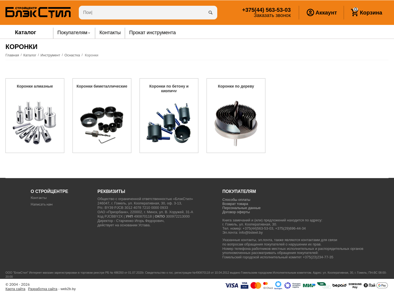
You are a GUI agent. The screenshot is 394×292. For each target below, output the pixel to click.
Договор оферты (236, 212)
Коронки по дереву (236, 86)
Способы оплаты (236, 200)
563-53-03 (266, 10)
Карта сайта (15, 289)
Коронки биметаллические (102, 86)
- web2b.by (52, 289)
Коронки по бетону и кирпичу (169, 88)
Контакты (39, 198)
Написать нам (42, 204)
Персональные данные (241, 208)
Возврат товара (235, 204)
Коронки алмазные (35, 86)
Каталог (25, 32)
